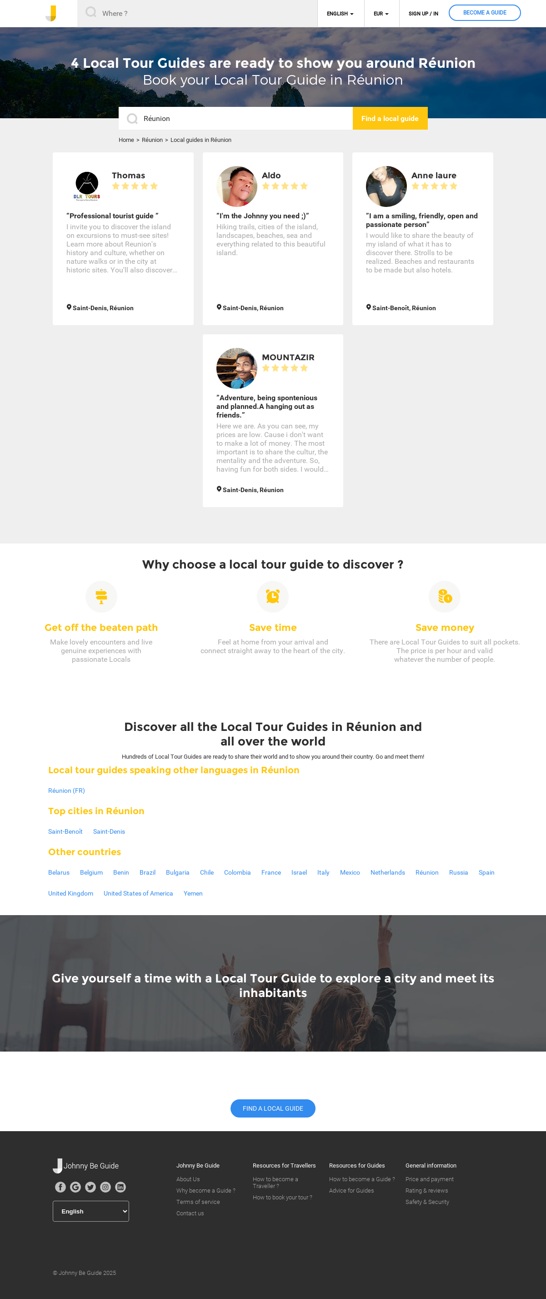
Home (126, 139)
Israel (299, 872)
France (271, 872)
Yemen (193, 893)
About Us (188, 1179)
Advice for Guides (351, 1190)
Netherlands (388, 872)
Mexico (350, 872)
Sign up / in (423, 14)
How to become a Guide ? (362, 1179)
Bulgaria (178, 872)
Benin (121, 872)
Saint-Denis (109, 831)
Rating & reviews (427, 1190)
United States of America (138, 893)
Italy (323, 872)
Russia (458, 872)
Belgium (91, 872)
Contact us (190, 1213)
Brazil (147, 872)
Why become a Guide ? (205, 1190)
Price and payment (430, 1179)
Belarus (59, 872)
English (337, 14)
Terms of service (198, 1201)
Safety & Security (427, 1201)
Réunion (152, 139)
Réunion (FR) (66, 790)
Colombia (237, 872)
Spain (487, 872)
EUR (378, 14)
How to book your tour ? (282, 1197)
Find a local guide (273, 1108)
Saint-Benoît (65, 831)
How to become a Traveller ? (275, 1182)
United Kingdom (70, 893)
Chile (207, 872)
